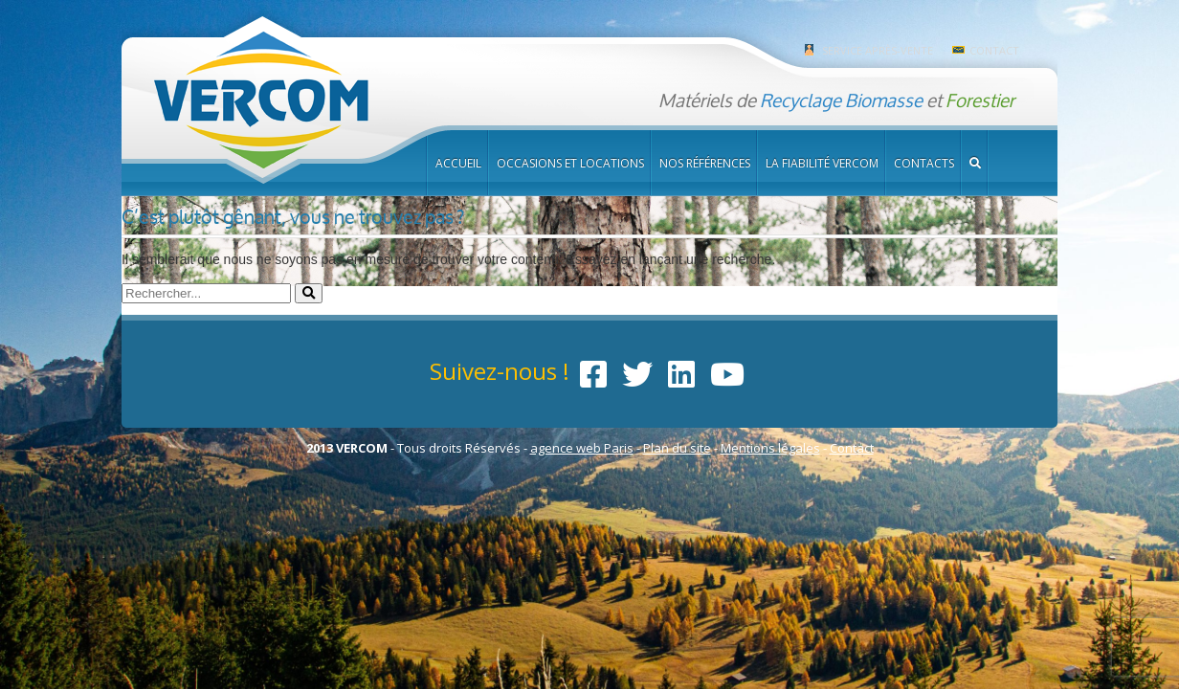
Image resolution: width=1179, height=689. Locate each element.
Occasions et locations (570, 163)
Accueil (458, 163)
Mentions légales (770, 447)
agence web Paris (582, 447)
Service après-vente (877, 50)
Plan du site (677, 447)
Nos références (704, 163)
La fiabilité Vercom (822, 163)
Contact (994, 50)
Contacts (924, 163)
